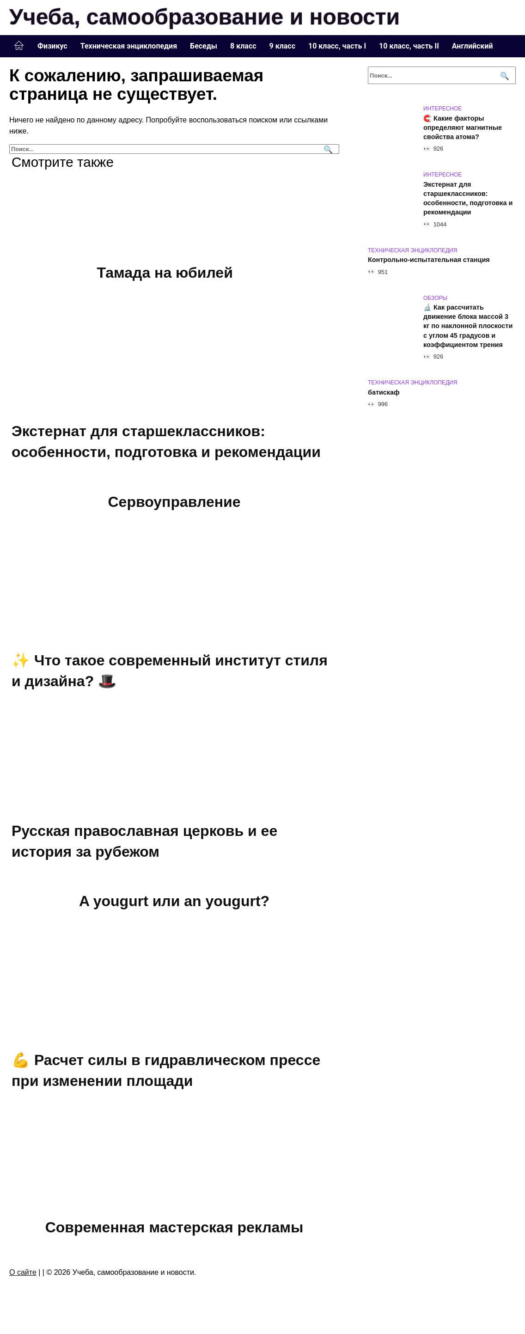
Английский (472, 46)
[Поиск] (327, 149)
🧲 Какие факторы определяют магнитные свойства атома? (462, 127)
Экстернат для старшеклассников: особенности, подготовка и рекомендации (468, 198)
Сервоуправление (174, 501)
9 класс (282, 46)
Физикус (52, 46)
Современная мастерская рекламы (174, 1227)
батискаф (384, 392)
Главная (19, 45)
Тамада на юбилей (165, 272)
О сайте (23, 1272)
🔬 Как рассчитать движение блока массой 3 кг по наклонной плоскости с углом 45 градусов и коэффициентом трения (468, 326)
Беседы (203, 46)
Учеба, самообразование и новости (204, 17)
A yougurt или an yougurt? (174, 901)
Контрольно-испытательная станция (429, 260)
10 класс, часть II (409, 46)
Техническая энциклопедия (128, 46)
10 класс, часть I (337, 46)
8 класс (243, 46)
